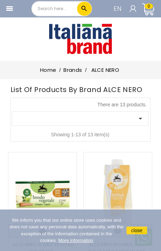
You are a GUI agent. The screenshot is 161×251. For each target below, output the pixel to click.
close (137, 230)
